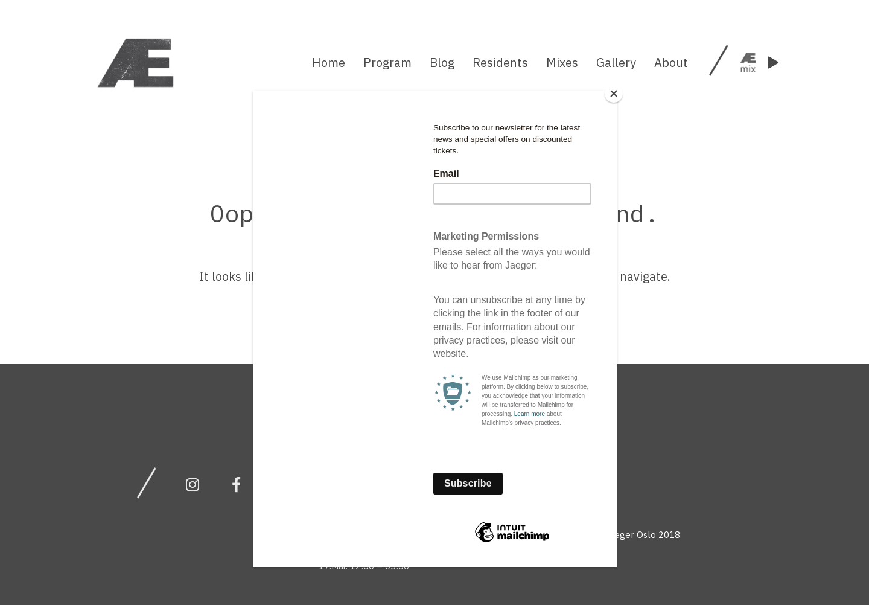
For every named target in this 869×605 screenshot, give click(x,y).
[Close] (614, 94)
